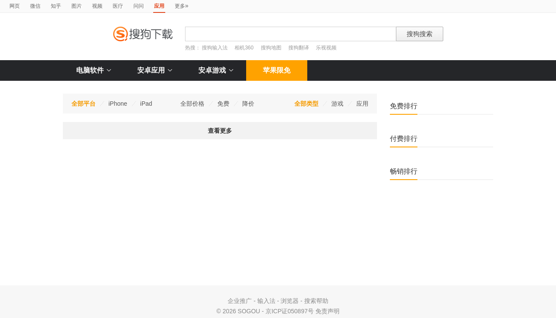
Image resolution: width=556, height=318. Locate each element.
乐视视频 (326, 48)
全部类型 (306, 103)
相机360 (244, 48)
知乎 (56, 6)
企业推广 (240, 300)
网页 (14, 6)
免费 (223, 103)
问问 (138, 6)
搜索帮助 (316, 300)
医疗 (118, 6)
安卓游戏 (215, 70)
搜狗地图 (271, 48)
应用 (362, 103)
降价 (248, 103)
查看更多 (220, 130)
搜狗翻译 (298, 48)
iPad (146, 103)
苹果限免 (276, 70)
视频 (97, 6)
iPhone (117, 103)
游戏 (337, 103)
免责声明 (327, 311)
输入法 (266, 300)
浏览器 (290, 300)
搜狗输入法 (215, 48)
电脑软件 (93, 70)
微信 (35, 6)
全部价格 (192, 103)
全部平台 (83, 103)
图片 (76, 6)
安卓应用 (154, 70)
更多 (181, 5)
